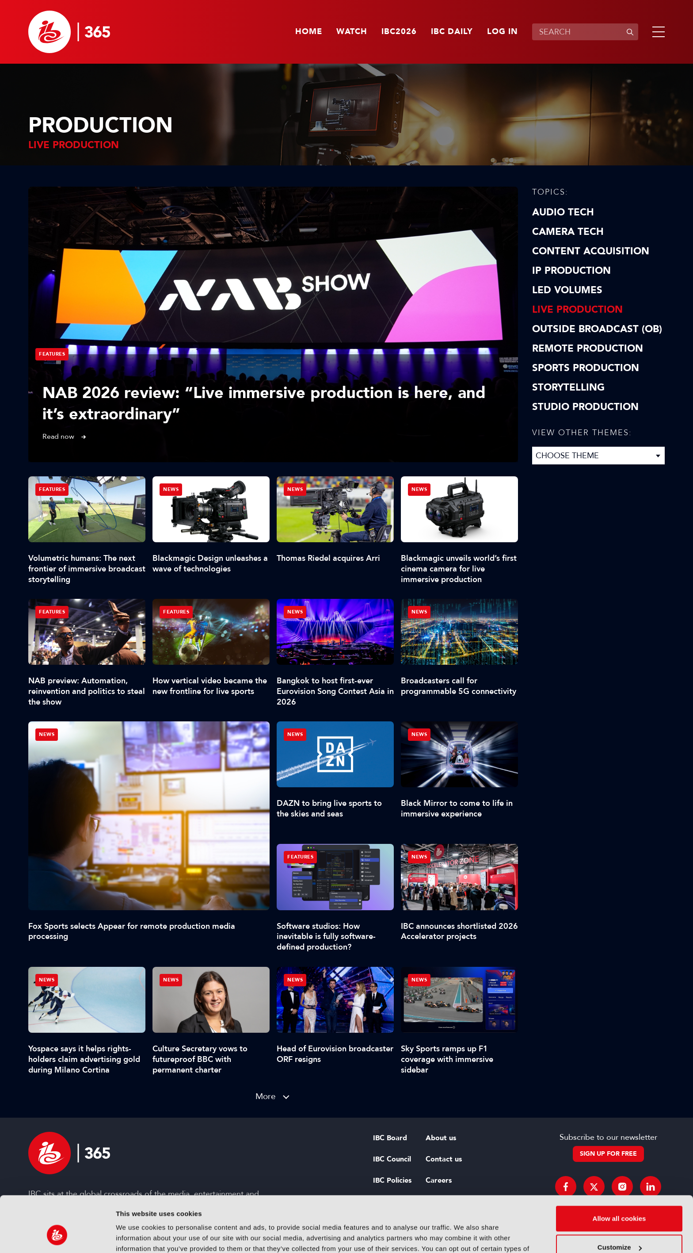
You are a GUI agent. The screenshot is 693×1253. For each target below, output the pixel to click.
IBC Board (390, 1138)
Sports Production (585, 368)
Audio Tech (563, 212)
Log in (502, 31)
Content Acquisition (590, 251)
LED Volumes (567, 290)
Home (308, 31)
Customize (620, 1199)
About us (441, 1138)
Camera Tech (568, 231)
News (46, 734)
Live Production (577, 309)
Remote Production (587, 348)
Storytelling (568, 387)
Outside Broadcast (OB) (597, 329)
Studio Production (585, 407)
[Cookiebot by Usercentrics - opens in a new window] (57, 1235)
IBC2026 (399, 31)
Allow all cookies (619, 1170)
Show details (136, 1235)
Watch (351, 31)
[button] (657, 32)
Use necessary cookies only (619, 1228)
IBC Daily (452, 31)
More (265, 1096)
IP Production (571, 270)
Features (52, 354)
